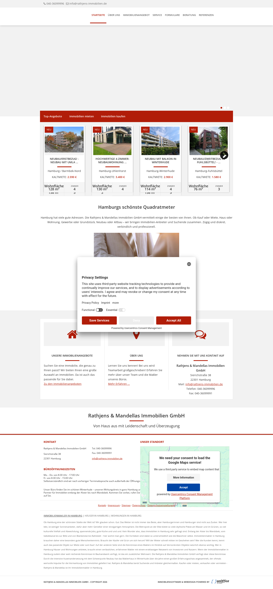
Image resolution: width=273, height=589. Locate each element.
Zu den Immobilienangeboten (63, 384)
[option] (64, 159)
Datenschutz (139, 505)
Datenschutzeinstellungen (161, 505)
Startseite (98, 15)
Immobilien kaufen (113, 116)
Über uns (114, 15)
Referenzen (206, 15)
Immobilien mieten (81, 116)
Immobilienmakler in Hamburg (63, 515)
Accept (183, 487)
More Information (183, 477)
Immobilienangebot (136, 15)
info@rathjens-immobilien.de (88, 3)
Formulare (172, 15)
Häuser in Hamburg (97, 515)
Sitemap (126, 505)
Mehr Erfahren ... (119, 384)
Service (157, 15)
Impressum (114, 505)
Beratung (189, 15)
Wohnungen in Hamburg (126, 515)
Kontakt (102, 505)
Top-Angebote (53, 116)
